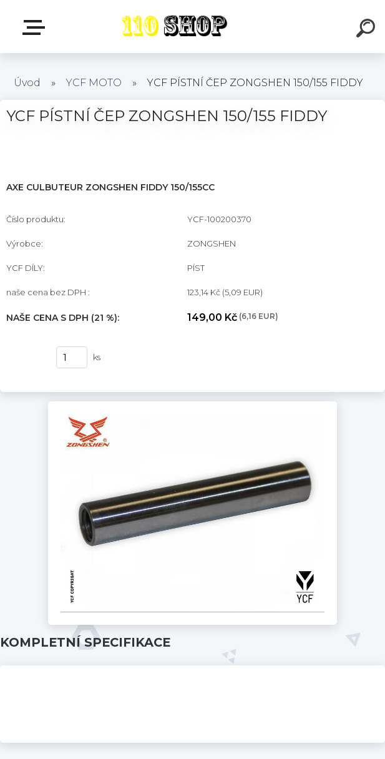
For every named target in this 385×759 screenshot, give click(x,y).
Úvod (27, 83)
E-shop (36, 27)
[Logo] (173, 26)
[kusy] (71, 357)
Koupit (23, 358)
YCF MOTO (94, 83)
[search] (367, 30)
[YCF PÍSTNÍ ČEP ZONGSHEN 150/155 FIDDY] (192, 405)
